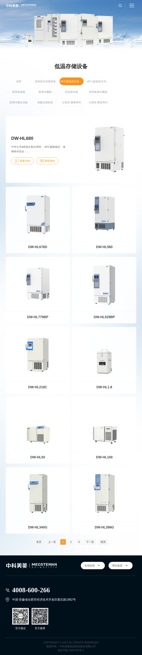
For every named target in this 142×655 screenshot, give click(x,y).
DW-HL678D (37, 249)
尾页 (103, 544)
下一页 (90, 544)
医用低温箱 (18, 92)
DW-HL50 (37, 459)
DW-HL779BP (37, 319)
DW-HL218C (37, 389)
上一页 (52, 544)
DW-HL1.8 (104, 389)
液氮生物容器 (45, 102)
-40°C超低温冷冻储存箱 (98, 81)
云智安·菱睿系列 (71, 102)
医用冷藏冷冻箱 (19, 102)
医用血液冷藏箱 (98, 92)
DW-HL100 (104, 459)
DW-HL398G (104, 529)
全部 (18, 81)
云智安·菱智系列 (98, 102)
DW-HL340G (37, 529)
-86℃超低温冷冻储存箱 (72, 81)
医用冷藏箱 (45, 92)
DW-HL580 (104, 249)
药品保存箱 (71, 92)
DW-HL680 (22, 138)
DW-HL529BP (104, 319)
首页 (38, 544)
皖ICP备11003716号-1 (71, 650)
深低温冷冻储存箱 (45, 81)
